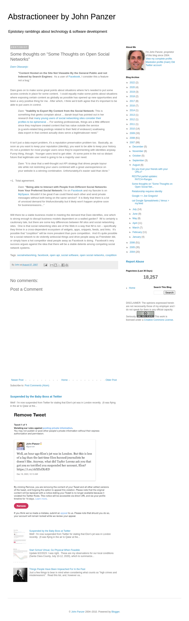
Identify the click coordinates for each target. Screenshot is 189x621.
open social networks (92, 255)
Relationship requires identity (147, 191)
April (135, 223)
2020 (133, 87)
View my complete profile (159, 58)
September (138, 160)
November (138, 151)
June (135, 213)
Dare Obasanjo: (19, 66)
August (136, 165)
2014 (133, 110)
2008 (133, 138)
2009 (133, 133)
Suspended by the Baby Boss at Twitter (36, 396)
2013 (133, 115)
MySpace (23, 194)
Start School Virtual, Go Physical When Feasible (54, 550)
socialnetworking (26, 255)
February (137, 232)
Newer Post (17, 380)
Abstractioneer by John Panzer (62, 16)
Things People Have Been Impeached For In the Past (57, 569)
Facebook (74, 76)
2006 (133, 242)
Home (64, 380)
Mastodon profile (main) (158, 62)
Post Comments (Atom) (37, 385)
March (136, 227)
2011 (133, 124)
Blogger (115, 611)
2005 (133, 247)
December (138, 146)
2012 (133, 119)
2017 (133, 101)
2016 (133, 105)
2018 (133, 96)
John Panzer (77, 611)
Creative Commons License (158, 319)
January (137, 237)
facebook (43, 255)
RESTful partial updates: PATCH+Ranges (145, 178)
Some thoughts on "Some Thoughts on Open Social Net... (152, 185)
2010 (133, 128)
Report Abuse (135, 261)
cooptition (111, 255)
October (137, 155)
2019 (133, 91)
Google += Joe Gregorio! (145, 196)
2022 (133, 82)
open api (55, 255)
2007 (133, 142)
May (135, 218)
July (134, 209)
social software (69, 255)
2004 (133, 251)
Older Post (111, 380)
